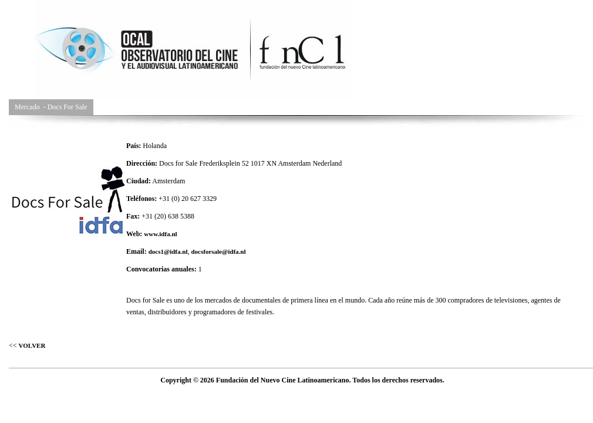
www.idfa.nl (160, 233)
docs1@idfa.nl (168, 251)
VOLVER (32, 345)
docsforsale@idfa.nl (218, 251)
